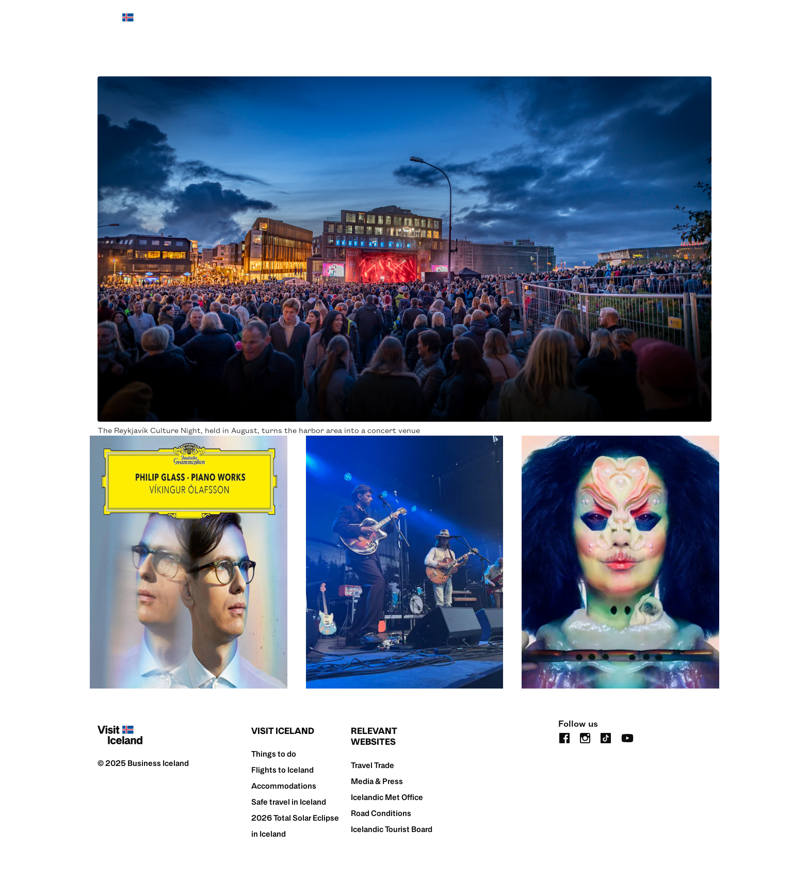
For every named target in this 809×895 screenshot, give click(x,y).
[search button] (705, 22)
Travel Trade (372, 765)
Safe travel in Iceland (288, 801)
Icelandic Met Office (387, 797)
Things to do (273, 753)
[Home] (120, 22)
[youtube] (627, 737)
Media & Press (377, 781)
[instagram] (585, 737)
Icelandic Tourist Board (391, 829)
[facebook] (564, 737)
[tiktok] (606, 737)
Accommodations (283, 785)
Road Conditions (381, 813)
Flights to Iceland (282, 769)
